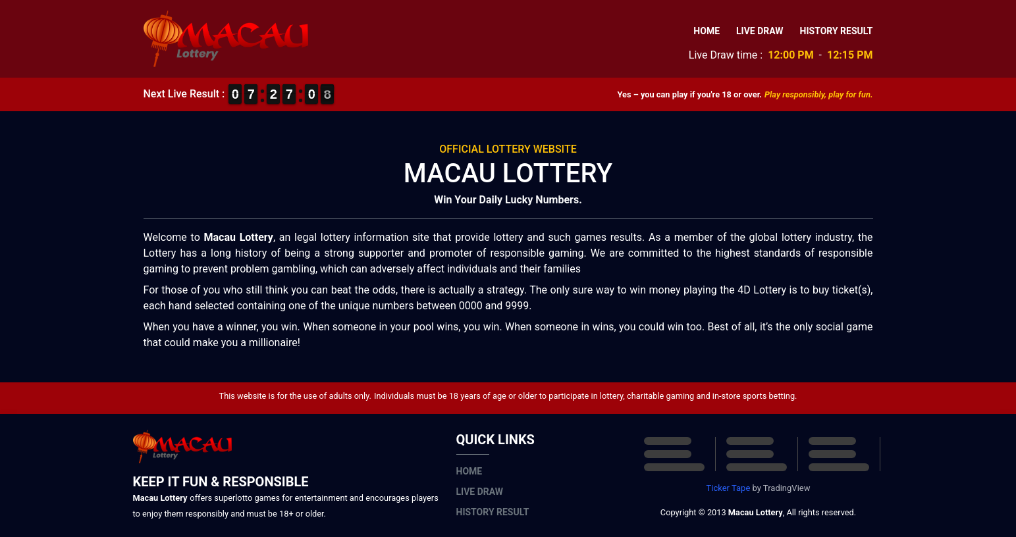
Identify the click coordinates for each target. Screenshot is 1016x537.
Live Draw (760, 31)
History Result (836, 31)
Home (706, 31)
